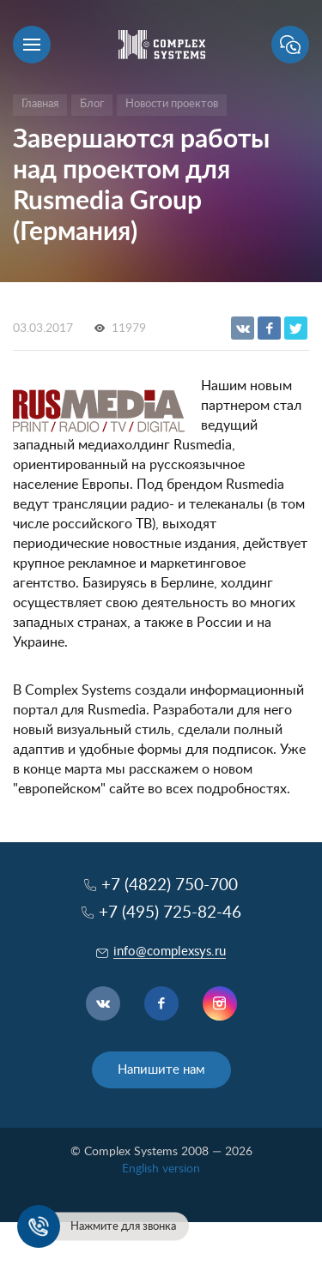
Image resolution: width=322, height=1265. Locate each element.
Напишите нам (161, 1069)
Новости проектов (171, 104)
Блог (92, 104)
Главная (39, 104)
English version (161, 1169)
